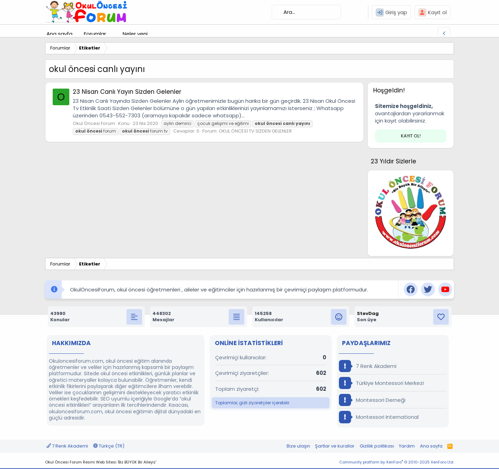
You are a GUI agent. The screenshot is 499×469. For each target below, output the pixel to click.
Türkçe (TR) (108, 446)
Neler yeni (135, 33)
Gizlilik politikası (377, 446)
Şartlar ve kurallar (334, 446)
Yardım (407, 446)
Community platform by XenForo (396, 462)
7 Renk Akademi (367, 366)
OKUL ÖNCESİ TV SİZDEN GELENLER (255, 131)
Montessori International (379, 417)
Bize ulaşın (298, 446)
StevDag (368, 313)
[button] (111, 33)
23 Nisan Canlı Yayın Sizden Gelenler (127, 92)
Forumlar (95, 33)
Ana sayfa (59, 33)
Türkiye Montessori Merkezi (381, 383)
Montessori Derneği (372, 400)
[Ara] (306, 12)
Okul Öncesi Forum (94, 123)
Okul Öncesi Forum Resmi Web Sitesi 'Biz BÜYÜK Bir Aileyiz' (100, 462)
